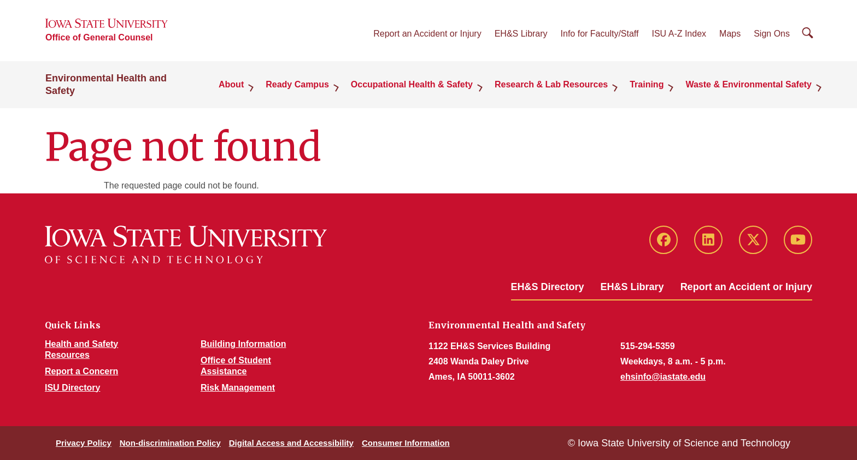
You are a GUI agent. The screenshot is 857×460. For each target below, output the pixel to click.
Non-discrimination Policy (170, 442)
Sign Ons (772, 33)
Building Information (243, 344)
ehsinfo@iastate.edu (663, 376)
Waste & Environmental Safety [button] (748, 84)
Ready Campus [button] (297, 84)
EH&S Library (521, 33)
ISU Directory (72, 387)
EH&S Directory (547, 286)
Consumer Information (406, 442)
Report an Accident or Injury (427, 33)
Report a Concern (81, 371)
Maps (730, 33)
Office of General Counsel (98, 37)
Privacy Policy (83, 442)
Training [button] (647, 84)
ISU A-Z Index (678, 33)
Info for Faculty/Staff (600, 33)
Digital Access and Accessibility (291, 442)
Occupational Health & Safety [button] (412, 84)
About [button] (231, 84)
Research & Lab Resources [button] (551, 84)
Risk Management (238, 387)
